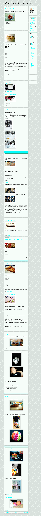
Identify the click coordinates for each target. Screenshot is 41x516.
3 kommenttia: (11, 234)
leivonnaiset (32, 23)
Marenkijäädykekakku (10, 33)
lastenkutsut (31, 22)
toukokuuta (32, 43)
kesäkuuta (32, 42)
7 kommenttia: (11, 179)
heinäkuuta (32, 41)
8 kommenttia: (11, 330)
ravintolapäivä (34, 25)
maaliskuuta (32, 45)
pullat (32, 24)
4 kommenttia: (11, 291)
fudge (35, 18)
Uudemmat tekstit (7, 512)
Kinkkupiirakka (9, 263)
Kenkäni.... (7, 182)
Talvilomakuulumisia (10, 110)
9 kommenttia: (11, 509)
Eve (33, 8)
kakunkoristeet (34, 20)
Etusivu (16, 512)
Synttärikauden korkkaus (11, 94)
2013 (31, 36)
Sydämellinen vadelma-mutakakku (13, 239)
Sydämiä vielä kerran (10, 220)
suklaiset (31, 27)
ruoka (7, 180)
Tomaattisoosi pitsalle (10, 8)
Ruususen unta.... (9, 497)
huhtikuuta (32, 44)
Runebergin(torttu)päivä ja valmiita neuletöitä (16, 396)
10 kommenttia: (11, 494)
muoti (7, 216)
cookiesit (33, 18)
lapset (7, 510)
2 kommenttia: (11, 91)
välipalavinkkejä (32, 30)
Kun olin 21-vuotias (10, 294)
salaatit (31, 26)
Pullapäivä (7, 334)
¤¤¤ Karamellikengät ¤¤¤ (18, 3)
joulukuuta (32, 37)
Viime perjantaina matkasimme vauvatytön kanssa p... (32, 64)
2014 (31, 35)
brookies (30, 18)
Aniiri (5, 304)
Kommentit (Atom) (17, 514)
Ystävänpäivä (8, 235)
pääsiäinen (35, 24)
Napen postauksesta (8, 194)
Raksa (31, 25)
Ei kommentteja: (11, 28)
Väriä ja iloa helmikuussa (11, 448)
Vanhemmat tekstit (26, 512)
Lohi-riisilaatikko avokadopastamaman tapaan (33, 54)
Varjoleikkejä (8, 83)
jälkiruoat (31, 20)
